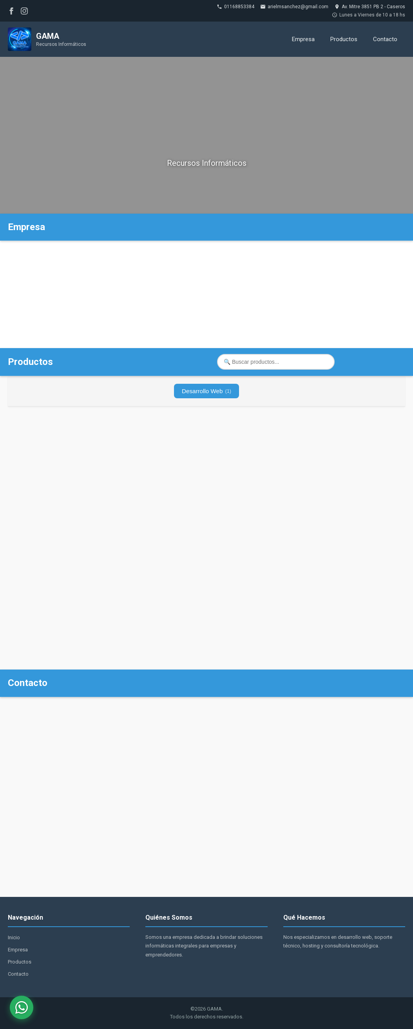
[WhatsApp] (21, 1007)
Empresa (303, 39)
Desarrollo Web (206, 391)
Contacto (385, 39)
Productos (343, 39)
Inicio (14, 937)
